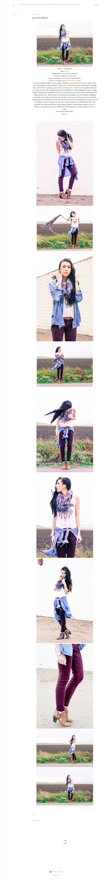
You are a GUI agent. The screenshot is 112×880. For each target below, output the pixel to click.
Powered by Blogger (56, 872)
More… (78, 4)
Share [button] (15, 14)
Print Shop (28, 4)
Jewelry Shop (39, 4)
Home (21, 4)
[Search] (96, 5)
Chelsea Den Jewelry (53, 4)
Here (64, 114)
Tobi (67, 71)
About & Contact (68, 4)
